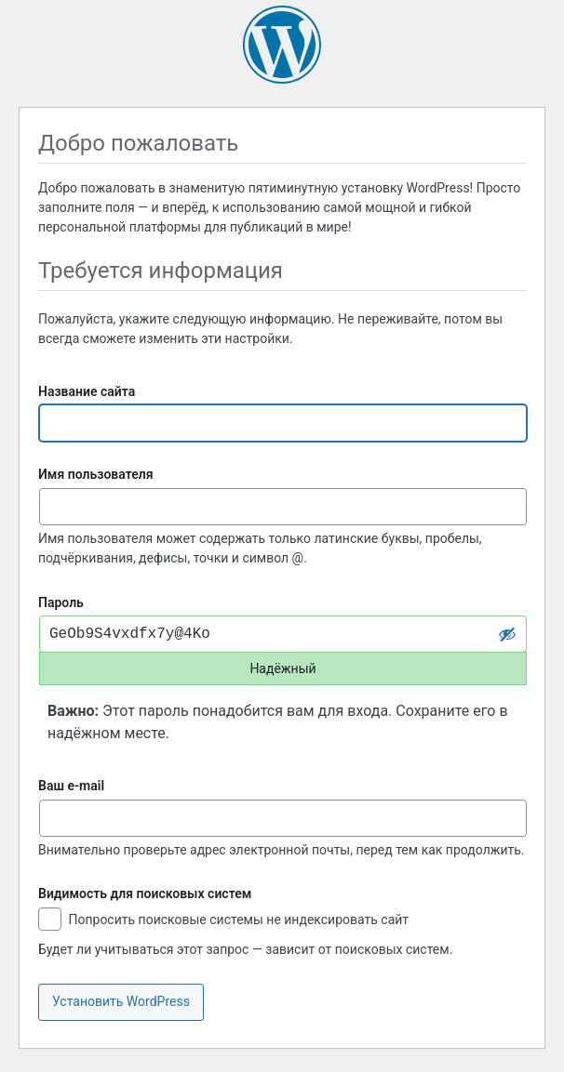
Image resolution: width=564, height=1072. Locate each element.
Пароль (61, 602)
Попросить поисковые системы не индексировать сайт (223, 921)
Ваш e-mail (71, 785)
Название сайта (86, 391)
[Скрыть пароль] (507, 634)
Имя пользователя (96, 474)
